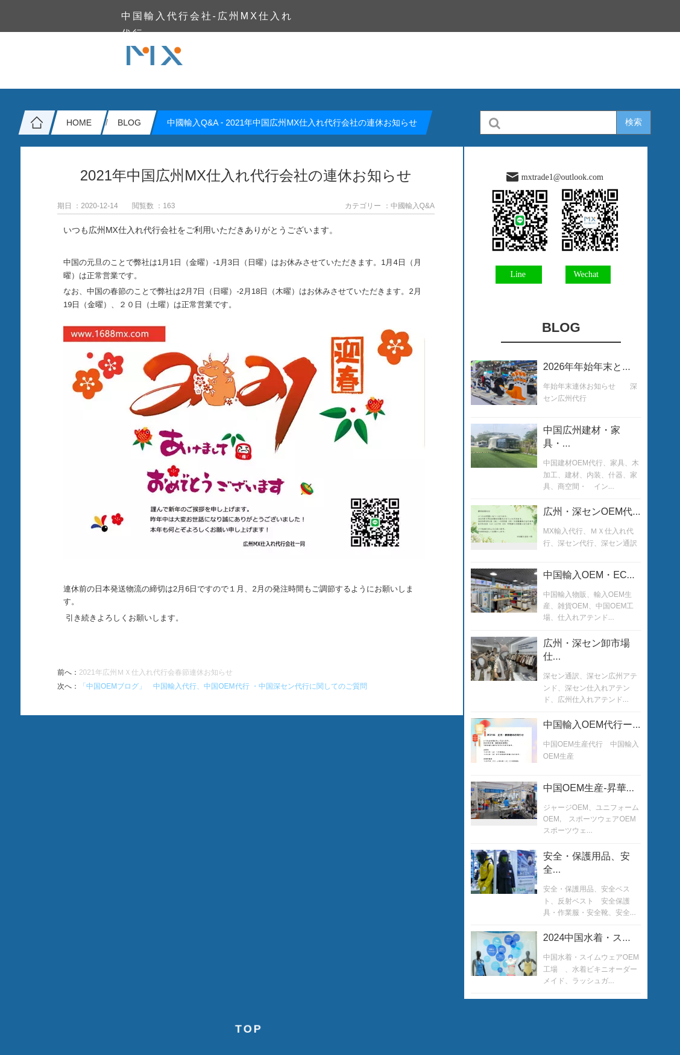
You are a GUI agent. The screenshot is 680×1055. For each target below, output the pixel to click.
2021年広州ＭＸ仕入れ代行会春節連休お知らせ (156, 672)
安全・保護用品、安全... (586, 863)
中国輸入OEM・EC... (589, 575)
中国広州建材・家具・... (581, 436)
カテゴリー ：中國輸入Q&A (390, 206)
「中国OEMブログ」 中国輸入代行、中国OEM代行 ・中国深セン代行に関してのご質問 (223, 686)
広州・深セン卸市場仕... (586, 649)
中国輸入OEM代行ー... (592, 724)
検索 (633, 122)
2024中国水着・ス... (587, 937)
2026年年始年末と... (587, 367)
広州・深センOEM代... (592, 511)
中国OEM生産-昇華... (588, 788)
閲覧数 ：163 (153, 206)
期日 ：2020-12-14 (87, 206)
